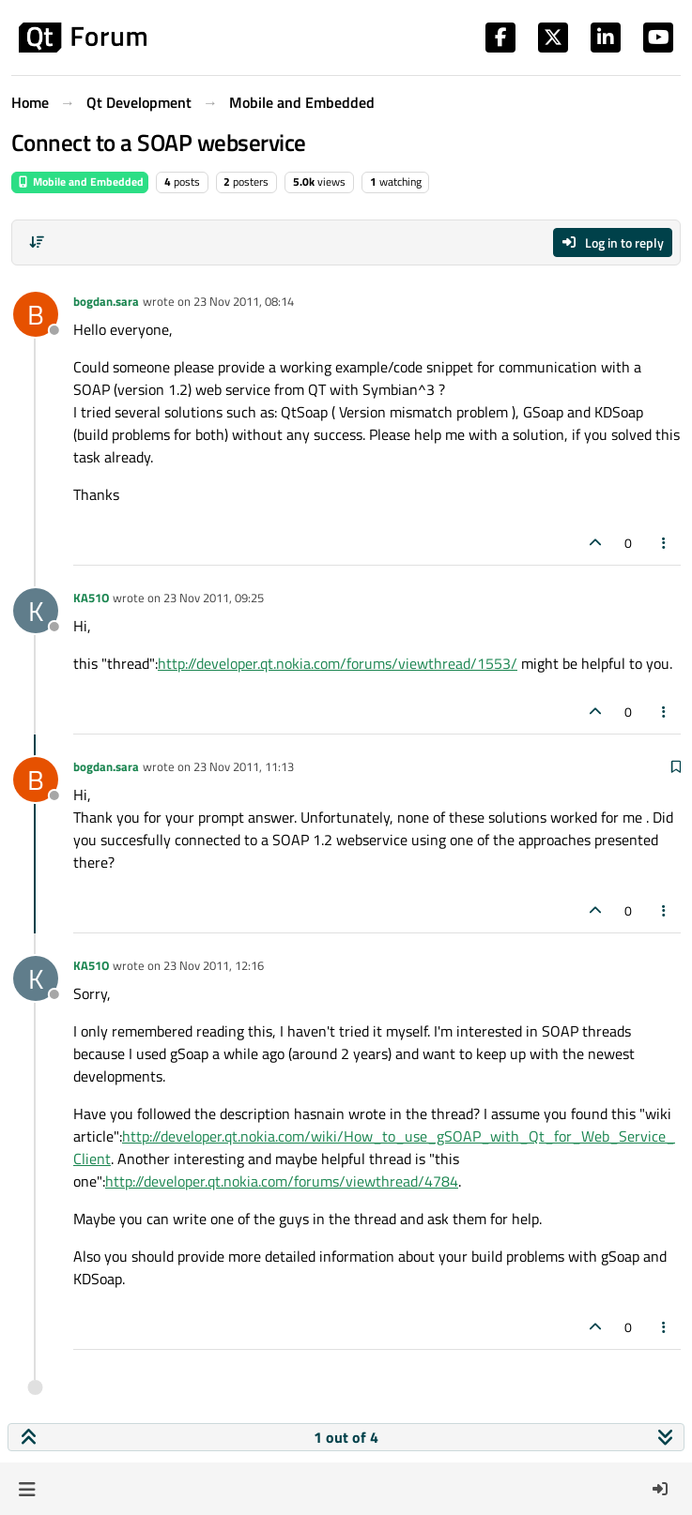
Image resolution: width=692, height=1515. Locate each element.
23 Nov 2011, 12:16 (213, 965)
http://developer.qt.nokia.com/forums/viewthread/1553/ (337, 663)
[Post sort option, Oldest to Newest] (37, 242)
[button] (27, 1488)
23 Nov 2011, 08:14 (243, 301)
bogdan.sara (106, 301)
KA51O (91, 597)
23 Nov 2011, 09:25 (213, 597)
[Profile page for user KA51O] (35, 610)
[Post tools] (665, 542)
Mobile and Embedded (80, 181)
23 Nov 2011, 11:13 (243, 766)
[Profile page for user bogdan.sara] (35, 314)
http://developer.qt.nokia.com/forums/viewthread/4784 (281, 1181)
